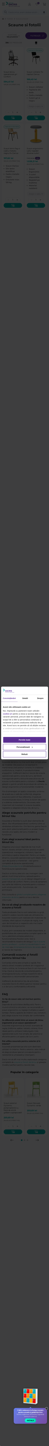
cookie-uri (7, 714)
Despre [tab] (40, 698)
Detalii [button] (30, 1420)
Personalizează (25, 747)
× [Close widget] (46, 1408)
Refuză (25, 754)
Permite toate (24, 740)
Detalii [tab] (25, 698)
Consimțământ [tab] (9, 698)
